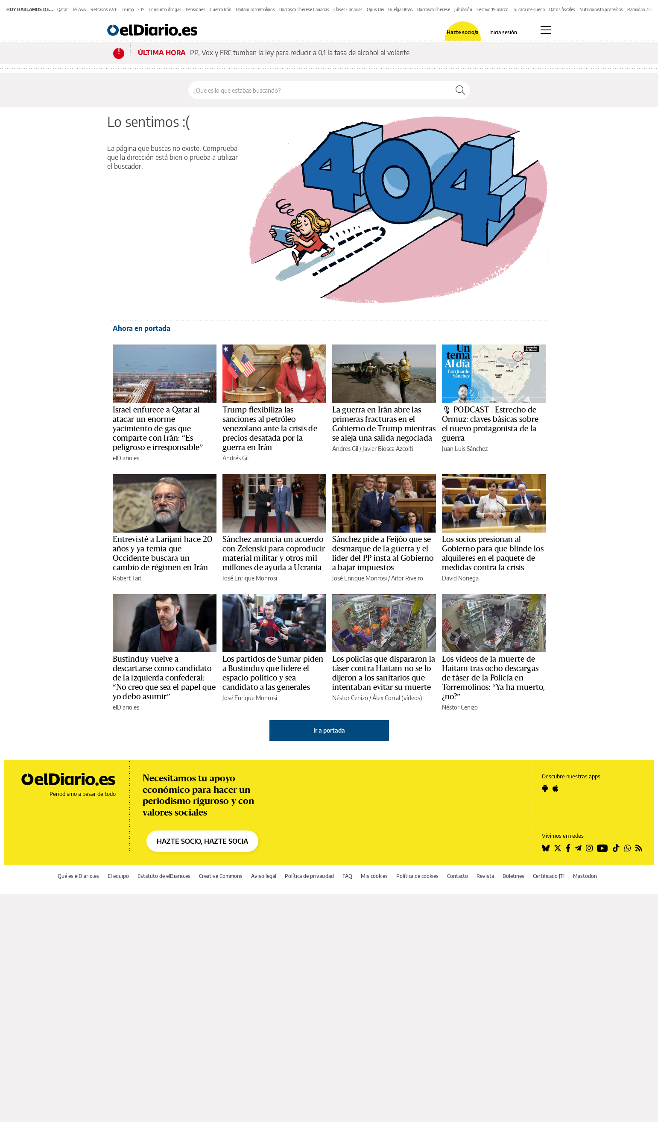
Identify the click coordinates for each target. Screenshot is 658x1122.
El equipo (118, 876)
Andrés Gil (235, 458)
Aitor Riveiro (407, 578)
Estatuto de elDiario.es (163, 876)
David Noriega (460, 578)
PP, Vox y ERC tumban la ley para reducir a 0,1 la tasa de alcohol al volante (299, 52)
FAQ (347, 876)
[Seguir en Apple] (556, 788)
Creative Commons (221, 876)
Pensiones (195, 9)
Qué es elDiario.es (78, 876)
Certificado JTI (548, 876)
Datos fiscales (562, 9)
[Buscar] (460, 90)
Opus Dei (375, 9)
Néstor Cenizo (350, 697)
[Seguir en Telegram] (578, 848)
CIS (141, 9)
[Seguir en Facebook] (568, 848)
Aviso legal (263, 876)
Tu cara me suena (529, 9)
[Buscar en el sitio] (319, 90)
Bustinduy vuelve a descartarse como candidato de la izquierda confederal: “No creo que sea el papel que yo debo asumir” (164, 678)
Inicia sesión (503, 32)
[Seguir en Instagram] (589, 848)
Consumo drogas (165, 9)
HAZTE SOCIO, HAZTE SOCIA (202, 841)
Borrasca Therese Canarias (304, 9)
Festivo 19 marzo (493, 9)
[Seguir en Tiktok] (616, 848)
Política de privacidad (309, 876)
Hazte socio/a (463, 32)
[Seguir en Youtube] (602, 848)
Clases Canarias (348, 9)
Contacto (457, 876)
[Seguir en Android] (545, 788)
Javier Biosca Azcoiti (388, 448)
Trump (128, 9)
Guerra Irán (220, 9)
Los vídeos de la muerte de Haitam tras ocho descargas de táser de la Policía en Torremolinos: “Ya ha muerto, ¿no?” (493, 678)
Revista (485, 876)
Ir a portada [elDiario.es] (329, 730)
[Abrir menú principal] (546, 30)
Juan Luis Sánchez (465, 448)
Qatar (62, 9)
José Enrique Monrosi (249, 578)
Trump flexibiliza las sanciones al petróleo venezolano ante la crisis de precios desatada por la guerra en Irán (269, 429)
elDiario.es (126, 458)
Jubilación (463, 9)
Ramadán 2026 (641, 9)
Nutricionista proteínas (601, 9)
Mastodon (585, 876)
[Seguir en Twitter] (557, 848)
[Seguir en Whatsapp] (627, 848)
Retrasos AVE (104, 9)
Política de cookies (417, 876)
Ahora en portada (141, 328)
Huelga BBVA (400, 9)
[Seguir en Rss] (638, 848)
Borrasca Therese (433, 9)
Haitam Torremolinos (255, 9)
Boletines (513, 876)
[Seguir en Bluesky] (546, 848)
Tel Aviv (79, 9)
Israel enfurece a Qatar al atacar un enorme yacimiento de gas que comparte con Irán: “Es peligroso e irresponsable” (158, 429)
